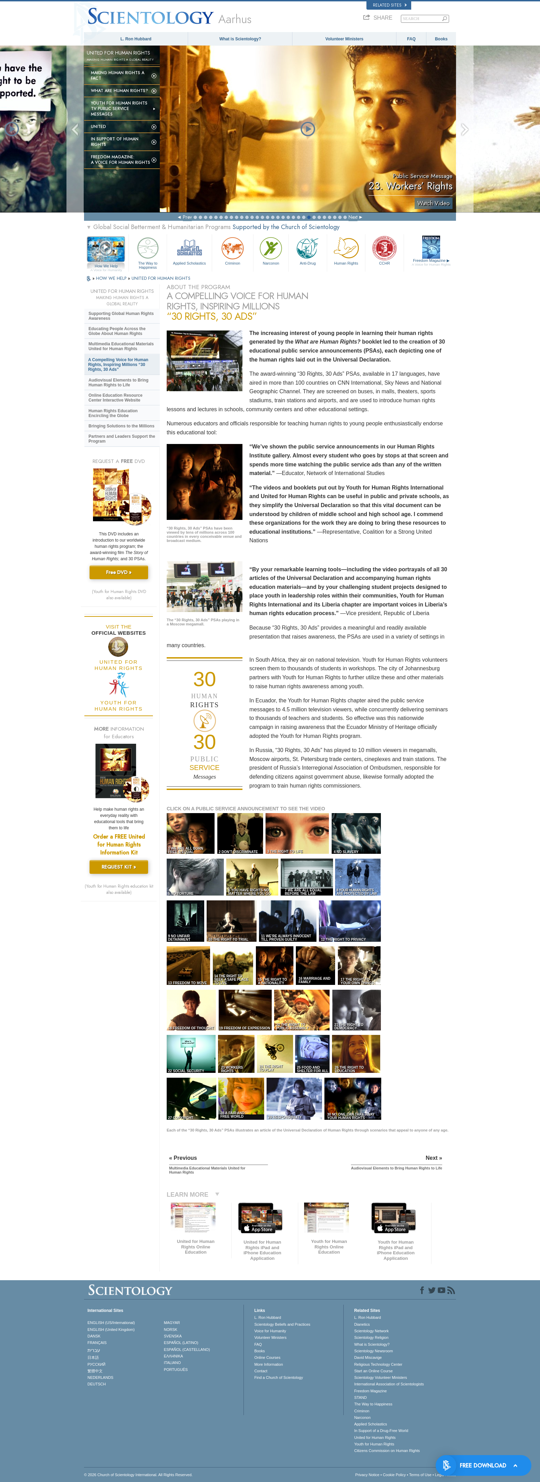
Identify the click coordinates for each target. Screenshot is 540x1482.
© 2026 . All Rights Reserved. (138, 1475)
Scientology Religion (371, 1337)
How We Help (106, 266)
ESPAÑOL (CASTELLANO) (187, 1349)
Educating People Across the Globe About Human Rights (117, 331)
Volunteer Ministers (344, 39)
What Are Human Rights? (119, 91)
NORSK (170, 1329)
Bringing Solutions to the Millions (121, 426)
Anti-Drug (307, 250)
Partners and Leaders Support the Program (122, 439)
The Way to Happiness (148, 252)
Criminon (233, 250)
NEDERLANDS (100, 1377)
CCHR (384, 250)
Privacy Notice (367, 1475)
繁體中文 (95, 1371)
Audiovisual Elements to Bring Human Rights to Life (118, 382)
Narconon (271, 250)
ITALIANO (172, 1363)
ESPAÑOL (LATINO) (181, 1343)
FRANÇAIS (97, 1343)
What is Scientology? (240, 39)
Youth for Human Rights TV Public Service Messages (119, 108)
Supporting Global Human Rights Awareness (121, 316)
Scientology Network (371, 1331)
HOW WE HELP (112, 278)
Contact (260, 1371)
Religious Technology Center (378, 1364)
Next (353, 217)
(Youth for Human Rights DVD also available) (119, 595)
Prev (187, 217)
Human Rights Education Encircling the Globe (113, 413)
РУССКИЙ (96, 1364)
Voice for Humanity (270, 1331)
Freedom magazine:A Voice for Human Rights (120, 160)
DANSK (94, 1336)
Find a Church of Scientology (278, 1377)
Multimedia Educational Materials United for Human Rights (121, 346)
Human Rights (346, 250)
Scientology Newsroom (373, 1351)
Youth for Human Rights (374, 1444)
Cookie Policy (394, 1475)
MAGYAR (172, 1323)
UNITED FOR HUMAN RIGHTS (161, 278)
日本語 (93, 1357)
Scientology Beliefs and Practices (282, 1324)
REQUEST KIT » (119, 866)
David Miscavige (368, 1357)
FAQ (411, 39)
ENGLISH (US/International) (111, 1323)
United (98, 127)
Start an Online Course (373, 1371)
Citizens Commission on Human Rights (387, 1451)
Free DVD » (119, 572)
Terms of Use (420, 1475)
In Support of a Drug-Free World (381, 1431)
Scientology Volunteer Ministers (380, 1377)
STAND (360, 1397)
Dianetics (362, 1324)
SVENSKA (173, 1336)
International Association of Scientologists (389, 1384)
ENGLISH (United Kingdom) (111, 1329)
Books (441, 39)
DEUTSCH (96, 1384)
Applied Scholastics (189, 250)
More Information (268, 1364)
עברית (93, 1350)
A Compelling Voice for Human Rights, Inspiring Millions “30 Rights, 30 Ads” (118, 364)
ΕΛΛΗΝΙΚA (173, 1356)
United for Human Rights (374, 1437)
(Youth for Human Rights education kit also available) (119, 889)
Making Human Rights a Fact (117, 75)
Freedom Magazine (431, 262)
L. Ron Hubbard (136, 39)
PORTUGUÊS (176, 1369)
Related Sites (390, 5)
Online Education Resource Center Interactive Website (116, 398)
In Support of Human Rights (114, 142)
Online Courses (267, 1357)
